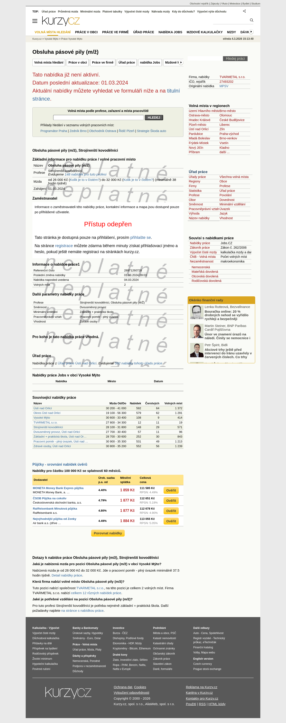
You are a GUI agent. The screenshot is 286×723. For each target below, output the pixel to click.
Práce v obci (77, 62)
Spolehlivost (216, 633)
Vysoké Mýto (42, 417)
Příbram (194, 152)
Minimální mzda (90, 11)
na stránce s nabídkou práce (82, 610)
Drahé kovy (120, 654)
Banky (77, 628)
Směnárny (79, 638)
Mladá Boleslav (199, 138)
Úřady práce (197, 177)
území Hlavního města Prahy (209, 111)
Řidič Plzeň (126, 131)
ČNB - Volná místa (203, 256)
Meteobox (235, 3)
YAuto (224, 3)
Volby (196, 652)
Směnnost (196, 204)
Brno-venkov (228, 138)
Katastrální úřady (163, 643)
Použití (191, 704)
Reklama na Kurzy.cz (201, 687)
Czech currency (202, 663)
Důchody (78, 671)
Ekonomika (119, 643)
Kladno (224, 147)
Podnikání (159, 628)
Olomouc (225, 115)
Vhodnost (226, 218)
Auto (196, 633)
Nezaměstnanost (201, 261)
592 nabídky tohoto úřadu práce (138, 363)
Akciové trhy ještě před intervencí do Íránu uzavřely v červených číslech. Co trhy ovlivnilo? (228, 356)
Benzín (133, 665)
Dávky (245, 32)
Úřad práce (127, 62)
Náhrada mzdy (160, 11)
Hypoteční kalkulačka (45, 663)
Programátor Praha (53, 131)
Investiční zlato (129, 659)
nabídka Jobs (150, 62)
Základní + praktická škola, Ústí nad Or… (60, 436)
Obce (223, 181)
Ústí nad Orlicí (43, 408)
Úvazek (224, 209)
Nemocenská (200, 267)
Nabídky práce (200, 243)
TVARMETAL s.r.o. (45, 422)
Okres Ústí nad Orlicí (47, 413)
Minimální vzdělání (232, 204)
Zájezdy (214, 3)
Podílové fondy (134, 638)
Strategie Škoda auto (151, 131)
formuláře (166, 669)
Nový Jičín (196, 147)
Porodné (95, 661)
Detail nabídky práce (67, 575)
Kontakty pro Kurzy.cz (202, 698)
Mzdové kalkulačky (205, 32)
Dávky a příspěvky (84, 655)
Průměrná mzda (68, 11)
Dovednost (226, 200)
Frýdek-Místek (199, 143)
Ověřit (171, 490)
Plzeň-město (197, 124)
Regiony (194, 181)
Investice (118, 628)
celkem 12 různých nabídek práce (96, 593)
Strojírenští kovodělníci (48, 427)
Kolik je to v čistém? (85, 180)
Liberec (224, 124)
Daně (156, 669)
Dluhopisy (118, 638)
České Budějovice (231, 120)
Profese (224, 186)
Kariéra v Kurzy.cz (199, 692)
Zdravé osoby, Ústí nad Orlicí (52, 446)
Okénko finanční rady (206, 300)
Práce (76, 644)
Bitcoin (134, 648)
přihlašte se (140, 237)
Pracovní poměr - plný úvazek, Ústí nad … (61, 441)
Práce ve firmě (103, 62)
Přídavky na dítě (42, 643)
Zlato (116, 659)
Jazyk (223, 213)
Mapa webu (208, 652)
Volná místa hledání (48, 62)
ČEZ (125, 633)
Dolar (97, 638)
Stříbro (143, 659)
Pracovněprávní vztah (204, 209)
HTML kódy (216, 704)
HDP (131, 643)
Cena (204, 633)
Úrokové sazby (81, 633)
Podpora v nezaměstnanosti (89, 666)
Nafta (142, 665)
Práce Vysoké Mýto (71, 38)
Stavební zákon (162, 663)
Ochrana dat (123, 687)
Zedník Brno (77, 131)
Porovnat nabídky (108, 533)
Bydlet (245, 3)
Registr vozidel (202, 638)
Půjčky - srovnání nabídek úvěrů (59, 464)
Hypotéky (97, 633)
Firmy (193, 186)
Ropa (116, 665)
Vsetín (223, 143)
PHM (125, 665)
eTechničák (209, 642)
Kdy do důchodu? (183, 11)
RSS (202, 704)
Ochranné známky (164, 648)
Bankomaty (91, 628)
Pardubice (196, 134)
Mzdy (231, 32)
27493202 (226, 81)
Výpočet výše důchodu (211, 11)
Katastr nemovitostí (164, 638)
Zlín (222, 129)
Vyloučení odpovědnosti (131, 692)
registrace (64, 246)
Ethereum (145, 648)
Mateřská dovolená (204, 271)
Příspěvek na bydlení (44, 648)
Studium (255, 3)
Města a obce (161, 633)
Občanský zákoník (164, 653)
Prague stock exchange (207, 669)
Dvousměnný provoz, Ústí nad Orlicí (57, 432)
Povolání (225, 195)
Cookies (140, 687)
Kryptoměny (120, 648)
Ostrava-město (199, 115)
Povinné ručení (41, 669)
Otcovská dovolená (204, 276)
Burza (116, 633)
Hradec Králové (199, 120)
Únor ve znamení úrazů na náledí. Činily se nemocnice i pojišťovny (227, 339)
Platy (98, 649)
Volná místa (89, 644)
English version (203, 658)
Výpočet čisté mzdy (203, 252)
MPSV (223, 86)
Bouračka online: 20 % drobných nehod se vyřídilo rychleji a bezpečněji (226, 316)
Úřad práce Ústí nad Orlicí (77, 363)
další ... (224, 152)
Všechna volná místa (233, 177)
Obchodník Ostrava (102, 131)
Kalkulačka (39, 628)
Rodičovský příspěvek (45, 653)
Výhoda (194, 213)
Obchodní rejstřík (199, 3)
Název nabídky (199, 218)
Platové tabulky (112, 11)
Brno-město (227, 111)
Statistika (195, 190)
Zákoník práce (200, 247)
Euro (90, 638)
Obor (192, 200)
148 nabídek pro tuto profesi (86, 174)
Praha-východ (229, 134)
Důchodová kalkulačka (45, 638)
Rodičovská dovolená (205, 281)
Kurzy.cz (37, 38)
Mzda (90, 649)
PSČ (173, 633)
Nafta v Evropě (121, 669)
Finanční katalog (203, 647)
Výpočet (54, 628)
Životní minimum (42, 658)
